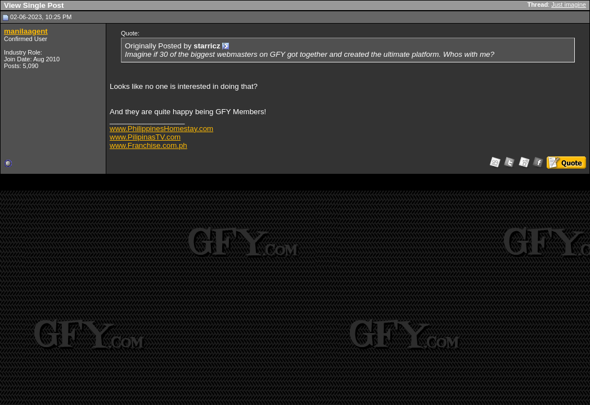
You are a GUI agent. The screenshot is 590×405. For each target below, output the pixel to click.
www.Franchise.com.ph (148, 145)
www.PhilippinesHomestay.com (161, 128)
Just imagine (568, 4)
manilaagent (26, 31)
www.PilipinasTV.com (145, 137)
